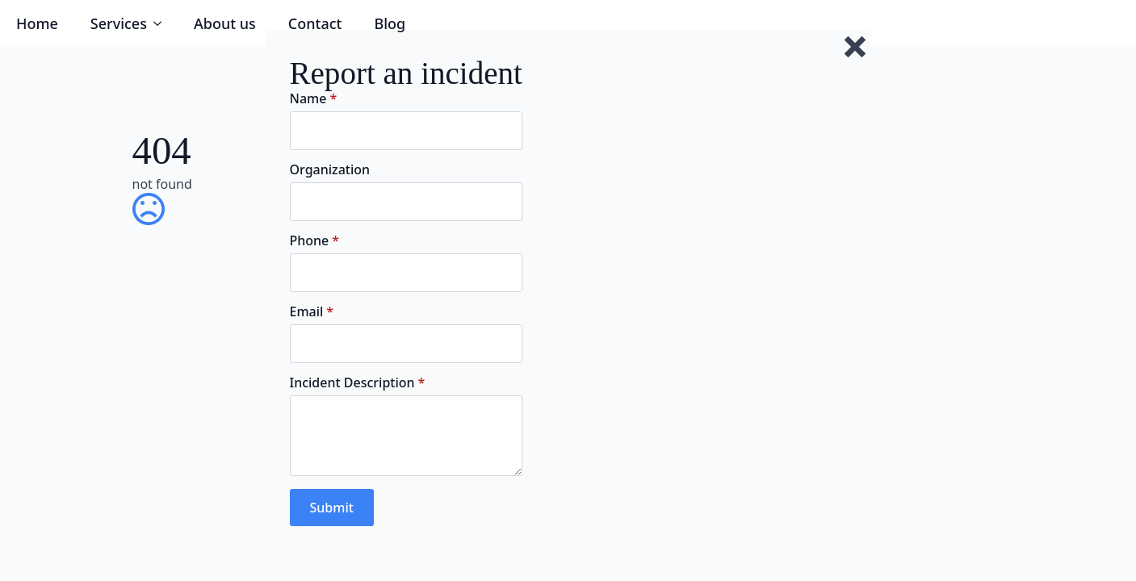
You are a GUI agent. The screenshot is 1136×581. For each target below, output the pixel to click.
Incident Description (357, 382)
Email (312, 311)
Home (37, 23)
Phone (315, 240)
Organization (330, 169)
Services (118, 23)
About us (225, 23)
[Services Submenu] (162, 23)
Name (313, 98)
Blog (389, 23)
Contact (315, 23)
